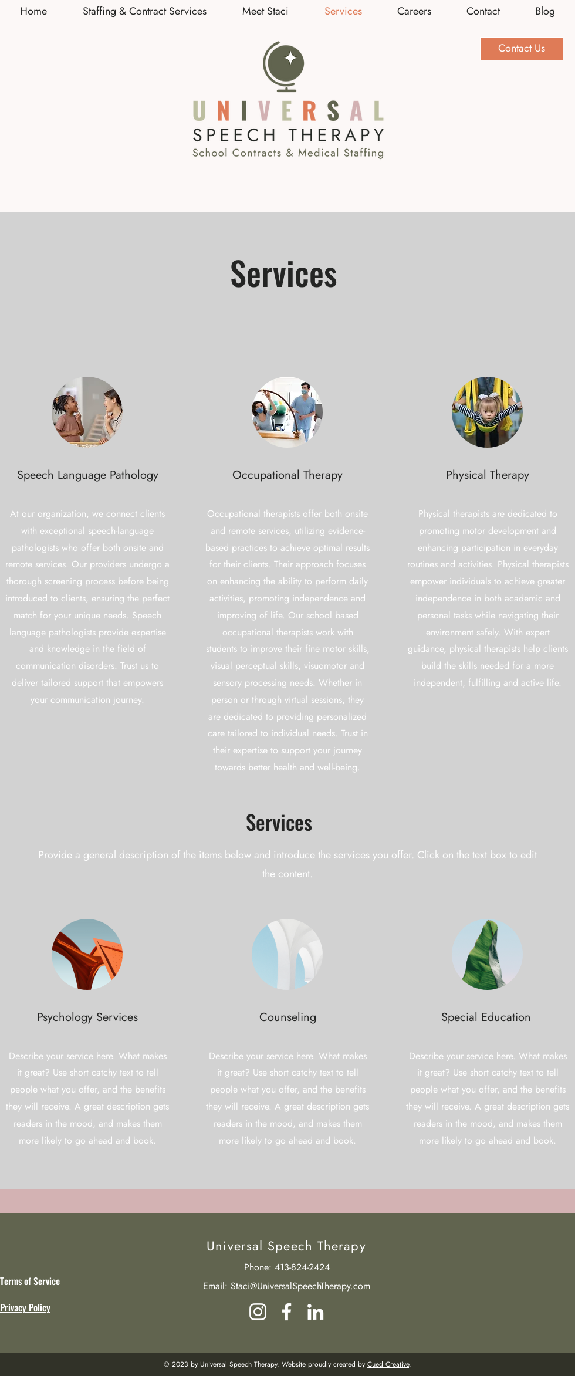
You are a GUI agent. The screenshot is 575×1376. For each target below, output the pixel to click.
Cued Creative (388, 1364)
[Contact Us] (521, 48)
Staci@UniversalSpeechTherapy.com (300, 1286)
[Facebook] (286, 1311)
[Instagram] (257, 1311)
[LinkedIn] (315, 1311)
